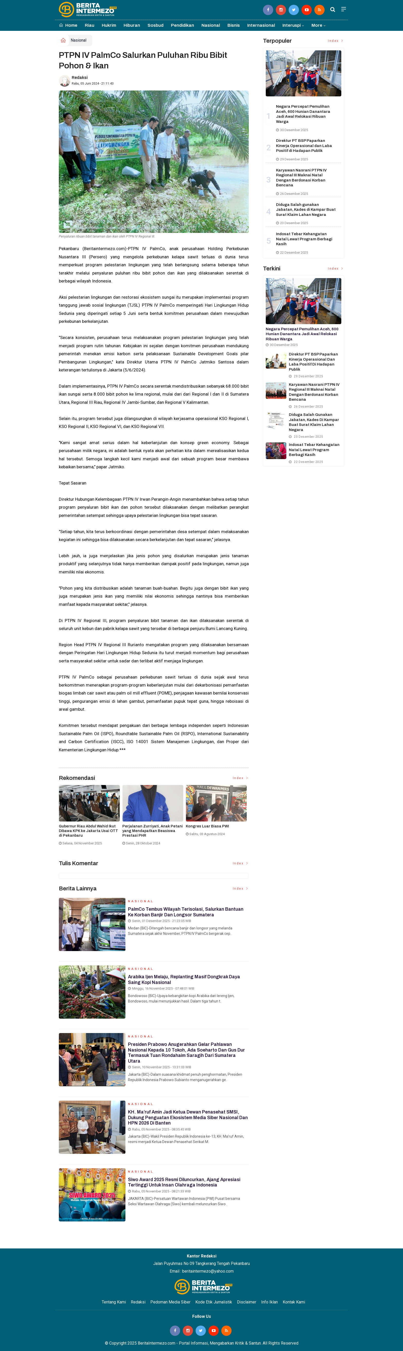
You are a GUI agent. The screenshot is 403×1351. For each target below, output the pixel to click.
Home (68, 25)
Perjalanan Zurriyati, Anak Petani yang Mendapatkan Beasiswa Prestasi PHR (152, 830)
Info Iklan (269, 1302)
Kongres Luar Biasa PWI (207, 826)
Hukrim (109, 25)
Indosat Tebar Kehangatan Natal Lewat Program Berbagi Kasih (304, 239)
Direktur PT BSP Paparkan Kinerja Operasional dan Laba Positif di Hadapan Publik (304, 146)
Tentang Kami (114, 1302)
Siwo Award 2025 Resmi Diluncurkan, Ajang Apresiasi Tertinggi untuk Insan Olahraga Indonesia (186, 1183)
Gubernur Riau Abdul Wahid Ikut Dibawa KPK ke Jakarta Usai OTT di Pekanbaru (88, 830)
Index (241, 778)
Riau (89, 25)
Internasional (261, 25)
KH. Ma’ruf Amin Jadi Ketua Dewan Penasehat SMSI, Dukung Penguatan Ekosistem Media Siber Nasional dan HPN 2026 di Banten (185, 1119)
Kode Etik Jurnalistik (213, 1302)
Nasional (211, 25)
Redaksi (80, 77)
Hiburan (132, 25)
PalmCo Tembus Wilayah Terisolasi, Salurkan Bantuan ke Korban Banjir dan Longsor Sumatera (187, 913)
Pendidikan (182, 25)
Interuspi (291, 25)
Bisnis (233, 25)
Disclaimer (246, 1302)
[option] (90, 817)
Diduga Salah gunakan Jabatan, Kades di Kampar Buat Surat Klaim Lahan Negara (306, 210)
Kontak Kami (294, 1302)
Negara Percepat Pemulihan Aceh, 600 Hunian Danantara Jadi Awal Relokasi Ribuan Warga (302, 334)
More (317, 25)
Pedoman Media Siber (170, 1302)
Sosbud (155, 25)
